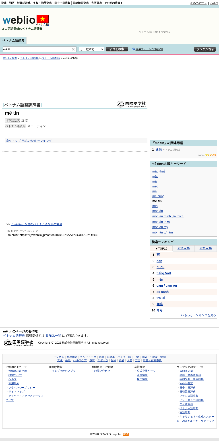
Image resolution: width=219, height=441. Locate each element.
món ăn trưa (161, 222)
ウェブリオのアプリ (64, 370)
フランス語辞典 (189, 395)
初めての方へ (198, 3)
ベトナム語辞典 (13, 40)
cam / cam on (167, 285)
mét (155, 186)
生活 (68, 360)
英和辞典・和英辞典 (192, 379)
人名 (129, 360)
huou (160, 267)
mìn (155, 206)
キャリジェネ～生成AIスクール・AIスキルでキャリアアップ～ (195, 420)
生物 (113, 360)
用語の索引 (29, 141)
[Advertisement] (204, 22)
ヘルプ (214, 3)
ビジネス (58, 357)
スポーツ (102, 360)
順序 (160, 304)
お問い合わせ (102, 370)
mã (154, 181)
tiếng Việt (164, 273)
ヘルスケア (80, 360)
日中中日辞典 (62, 3)
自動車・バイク (116, 357)
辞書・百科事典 (152, 360)
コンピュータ (88, 357)
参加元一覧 (53, 335)
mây (155, 176)
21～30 (206, 248)
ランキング (44, 141)
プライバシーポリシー (21, 387)
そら (160, 310)
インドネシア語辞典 (192, 400)
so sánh (163, 292)
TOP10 (161, 248)
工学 (136, 357)
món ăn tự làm (162, 232)
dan (159, 261)
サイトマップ (16, 391)
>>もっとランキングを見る (198, 315)
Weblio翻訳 (186, 383)
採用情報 (142, 379)
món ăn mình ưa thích (168, 216)
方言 (137, 360)
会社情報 (142, 375)
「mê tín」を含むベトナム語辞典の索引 (36, 224)
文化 (60, 360)
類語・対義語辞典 (20, 3)
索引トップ (13, 141)
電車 (101, 357)
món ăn (157, 211)
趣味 (92, 360)
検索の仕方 (15, 375)
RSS (126, 434)
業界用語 (72, 357)
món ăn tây (160, 227)
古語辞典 (96, 3)
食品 (121, 360)
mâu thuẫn (159, 171)
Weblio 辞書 (187, 370)
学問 (163, 357)
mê (154, 191)
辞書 (4, 3)
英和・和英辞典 (42, 3)
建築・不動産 (150, 357)
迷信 (159, 149)
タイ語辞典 (186, 404)
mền (160, 279)
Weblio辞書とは (17, 370)
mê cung (158, 196)
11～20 (184, 248)
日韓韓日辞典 (81, 3)
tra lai (161, 298)
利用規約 (13, 383)
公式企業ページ (146, 370)
